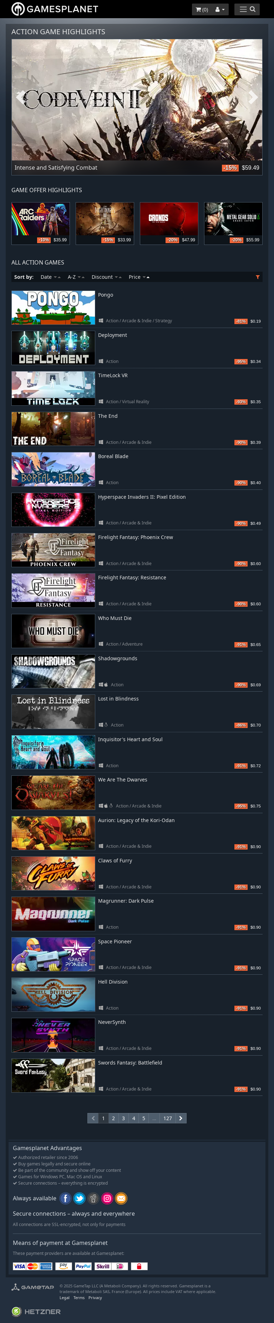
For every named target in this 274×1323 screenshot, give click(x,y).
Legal (65, 1297)
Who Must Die (115, 618)
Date (51, 276)
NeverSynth (112, 1022)
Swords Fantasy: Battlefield (130, 1062)
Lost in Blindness (118, 698)
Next (253, 97)
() (202, 9)
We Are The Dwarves (122, 779)
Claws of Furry (115, 860)
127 (167, 1118)
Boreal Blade (113, 456)
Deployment (112, 335)
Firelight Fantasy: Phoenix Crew (135, 537)
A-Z (76, 276)
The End (108, 415)
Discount (107, 276)
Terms (79, 1297)
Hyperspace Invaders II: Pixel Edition (142, 496)
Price (139, 276)
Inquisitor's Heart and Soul (130, 739)
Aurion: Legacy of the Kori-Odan (136, 820)
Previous (21, 97)
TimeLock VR (113, 375)
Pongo (105, 294)
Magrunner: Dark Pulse (126, 900)
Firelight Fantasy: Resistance (132, 577)
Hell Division (113, 981)
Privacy (95, 1297)
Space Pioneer (115, 941)
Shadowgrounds (117, 658)
